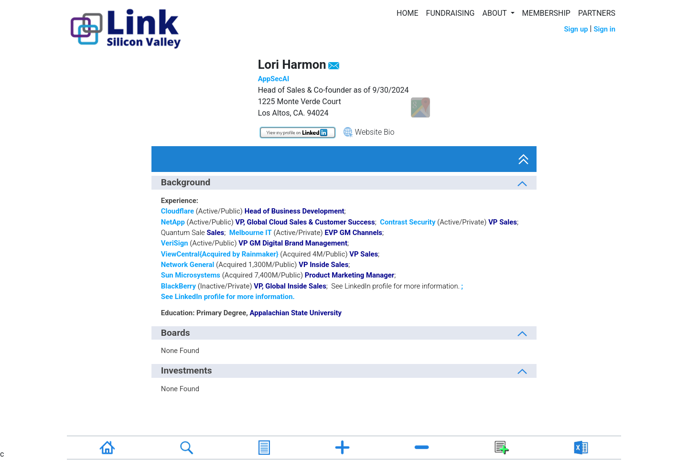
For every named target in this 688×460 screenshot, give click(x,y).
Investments (186, 370)
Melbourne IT (250, 232)
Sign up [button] (576, 29)
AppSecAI (274, 79)
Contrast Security (407, 222)
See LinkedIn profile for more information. (395, 286)
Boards (175, 332)
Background (185, 182)
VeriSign (174, 243)
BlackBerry (178, 286)
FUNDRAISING (450, 13)
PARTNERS (596, 13)
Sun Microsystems (190, 275)
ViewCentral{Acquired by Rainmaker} (220, 254)
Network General (188, 264)
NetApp (173, 222)
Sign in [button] (604, 29)
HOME (407, 13)
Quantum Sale (183, 232)
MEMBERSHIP (546, 13)
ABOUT (496, 13)
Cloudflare (177, 211)
